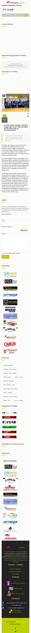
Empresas (5, 266)
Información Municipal (8, 381)
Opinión (4, 233)
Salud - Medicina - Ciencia (9, 384)
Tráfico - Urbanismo (7, 392)
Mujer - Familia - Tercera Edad (10, 388)
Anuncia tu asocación (15, 571)
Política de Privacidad (14, 253)
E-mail (3, 220)
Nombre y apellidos (7, 214)
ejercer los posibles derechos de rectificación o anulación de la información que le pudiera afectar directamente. (15, 560)
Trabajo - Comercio (19, 377)
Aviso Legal (15, 574)
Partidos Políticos (7, 377)
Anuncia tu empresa (15, 569)
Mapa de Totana (17, 588)
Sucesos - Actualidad (18, 400)
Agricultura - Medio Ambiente (10, 369)
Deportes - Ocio (6, 400)
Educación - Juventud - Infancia (10, 396)
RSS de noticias (15, 610)
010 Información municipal (18, 583)
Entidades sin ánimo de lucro (13, 444)
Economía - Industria (7, 365)
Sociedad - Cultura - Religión (9, 373)
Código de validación (7, 226)
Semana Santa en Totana (18, 593)
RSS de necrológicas (15, 612)
